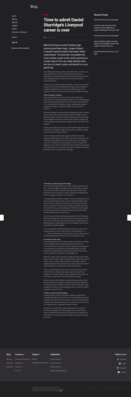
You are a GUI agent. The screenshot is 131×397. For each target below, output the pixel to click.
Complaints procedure (40, 363)
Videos (14, 29)
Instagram (121, 367)
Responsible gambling (59, 371)
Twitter (122, 363)
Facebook (121, 359)
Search (14, 37)
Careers (18, 367)
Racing (14, 19)
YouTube (121, 372)
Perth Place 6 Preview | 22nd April (106, 36)
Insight (9, 367)
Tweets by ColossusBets (20, 48)
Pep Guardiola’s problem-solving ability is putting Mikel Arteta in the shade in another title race (106, 43)
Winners (15, 22)
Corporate (19, 363)
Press (18, 371)
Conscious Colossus (19, 32)
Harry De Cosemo (51, 37)
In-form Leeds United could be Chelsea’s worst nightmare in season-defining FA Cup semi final (106, 27)
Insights (15, 26)
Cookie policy (56, 367)
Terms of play (56, 363)
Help (34, 359)
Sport (14, 16)
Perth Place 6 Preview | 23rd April (106, 20)
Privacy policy (56, 359)
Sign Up (14, 42)
